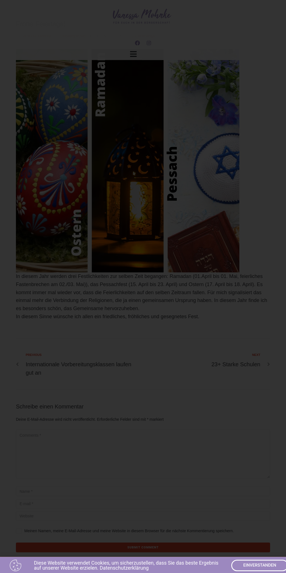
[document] (143, 286)
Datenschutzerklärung (124, 569)
